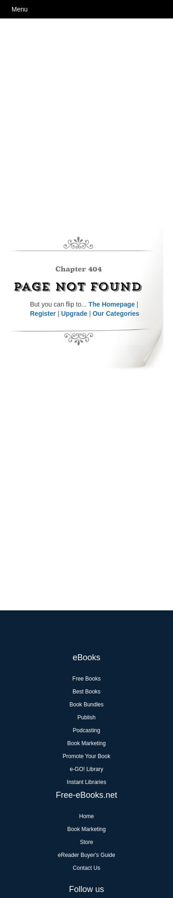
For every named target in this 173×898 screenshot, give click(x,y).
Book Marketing (86, 743)
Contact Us (86, 868)
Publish (86, 717)
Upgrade (74, 313)
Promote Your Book (86, 756)
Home (86, 816)
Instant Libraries (86, 782)
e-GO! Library (86, 769)
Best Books (86, 691)
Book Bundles (86, 704)
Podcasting (86, 730)
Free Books (86, 678)
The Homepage (112, 304)
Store (86, 842)
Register (43, 313)
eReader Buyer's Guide (86, 855)
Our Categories (116, 313)
